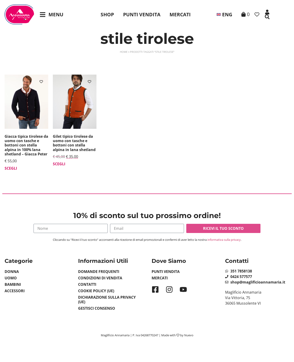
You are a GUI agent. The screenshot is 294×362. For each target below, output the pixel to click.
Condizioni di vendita (100, 278)
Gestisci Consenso (96, 308)
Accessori (15, 290)
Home (123, 51)
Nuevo (188, 335)
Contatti (87, 284)
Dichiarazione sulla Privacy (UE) (107, 299)
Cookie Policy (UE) (96, 290)
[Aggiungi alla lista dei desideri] (41, 81)
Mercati (180, 14)
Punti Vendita (141, 14)
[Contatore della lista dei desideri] (256, 14)
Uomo (11, 278)
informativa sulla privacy (224, 240)
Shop (107, 14)
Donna (12, 271)
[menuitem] (224, 14)
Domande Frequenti (98, 271)
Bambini (13, 284)
